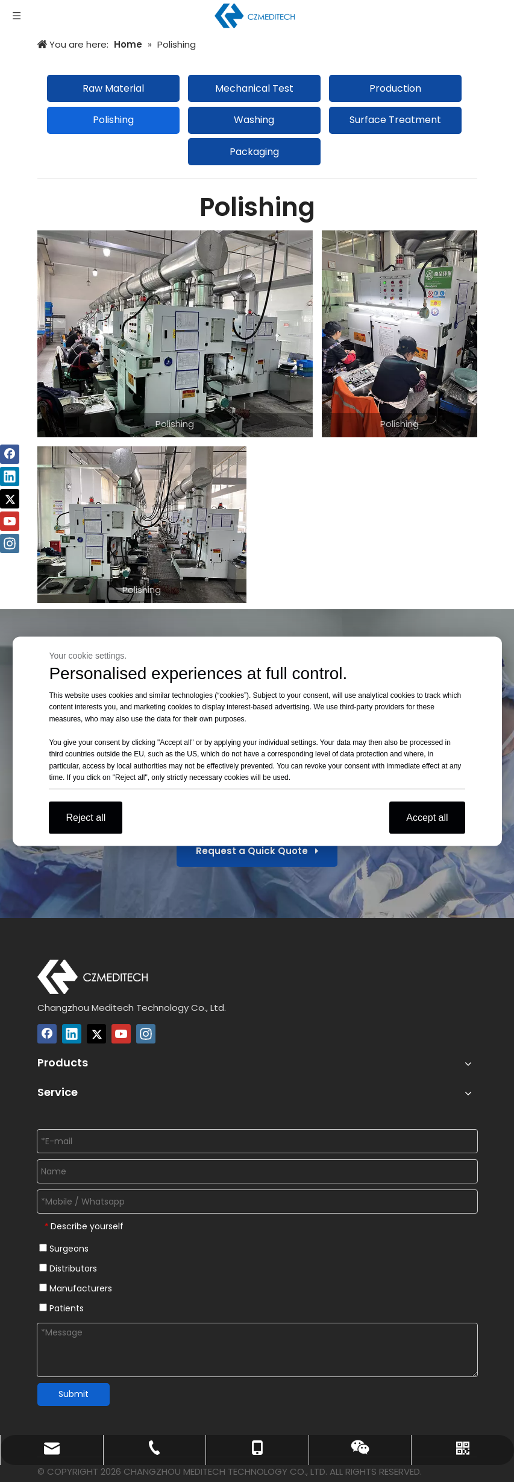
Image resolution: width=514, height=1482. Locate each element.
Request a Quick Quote (257, 850)
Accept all (427, 817)
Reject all (85, 817)
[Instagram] (145, 1033)
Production (395, 88)
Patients (61, 1308)
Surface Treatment (395, 120)
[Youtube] (121, 1033)
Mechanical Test (254, 88)
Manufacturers (75, 1288)
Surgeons (64, 1249)
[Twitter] (96, 1033)
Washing (254, 120)
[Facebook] (47, 1033)
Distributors (68, 1268)
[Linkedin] (71, 1033)
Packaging (254, 152)
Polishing (113, 120)
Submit (73, 1394)
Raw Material (113, 88)
